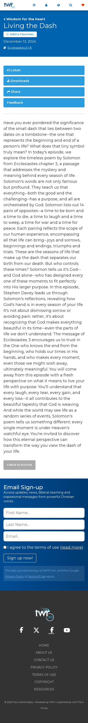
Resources (44, 689)
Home (44, 645)
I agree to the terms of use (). (43, 547)
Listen (16, 70)
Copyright (44, 682)
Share (15, 92)
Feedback (15, 103)
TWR (52, 702)
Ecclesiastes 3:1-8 (20, 47)
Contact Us (44, 660)
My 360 (46, 5)
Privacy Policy (15, 576)
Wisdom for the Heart (25, 19)
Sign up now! (20, 558)
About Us (44, 653)
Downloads (20, 81)
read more (71, 547)
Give (83, 5)
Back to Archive (20, 464)
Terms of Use (37, 576)
